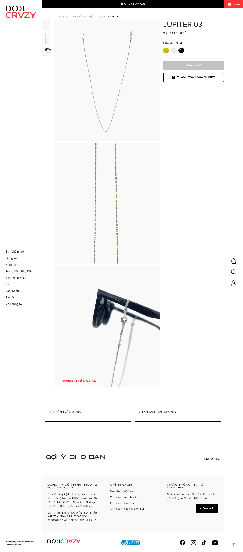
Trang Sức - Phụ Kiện (82, 16)
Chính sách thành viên (123, 503)
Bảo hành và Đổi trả (121, 491)
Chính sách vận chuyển (124, 497)
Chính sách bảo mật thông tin (127, 508)
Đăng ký (207, 508)
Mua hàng (193, 65)
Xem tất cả (211, 459)
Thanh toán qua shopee (193, 77)
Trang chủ (64, 16)
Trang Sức (102, 16)
